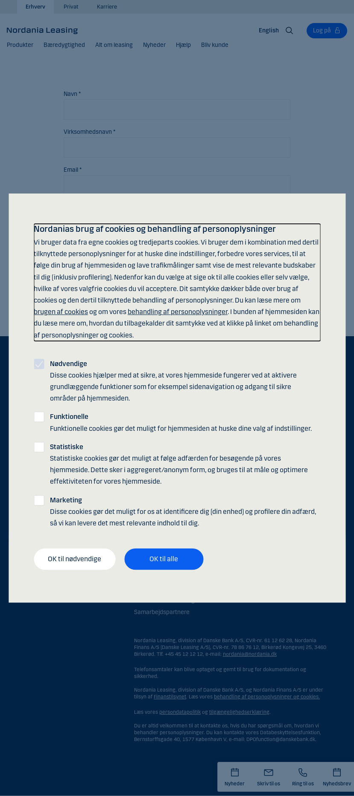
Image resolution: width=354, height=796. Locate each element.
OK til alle (163, 559)
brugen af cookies (61, 312)
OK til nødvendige (74, 559)
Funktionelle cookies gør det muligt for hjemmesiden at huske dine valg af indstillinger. (181, 423)
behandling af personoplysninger (178, 312)
